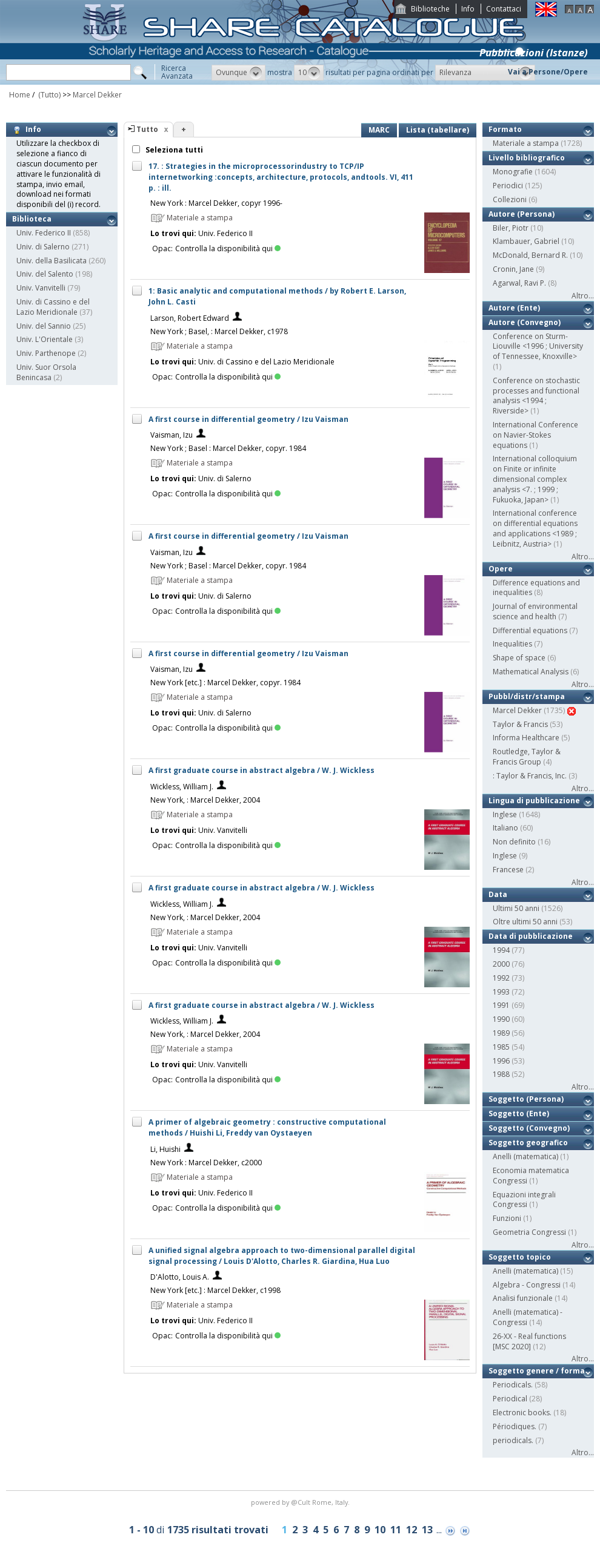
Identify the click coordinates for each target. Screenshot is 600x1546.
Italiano (505, 828)
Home (19, 95)
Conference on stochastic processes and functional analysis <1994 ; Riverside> (536, 395)
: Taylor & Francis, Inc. (530, 776)
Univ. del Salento (44, 274)
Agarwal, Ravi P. (519, 283)
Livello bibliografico (526, 158)
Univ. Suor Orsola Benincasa (46, 372)
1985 (501, 1047)
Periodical (510, 1398)
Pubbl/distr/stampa (526, 696)
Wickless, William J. (181, 786)
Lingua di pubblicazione (534, 800)
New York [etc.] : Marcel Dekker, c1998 (215, 1290)
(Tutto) (48, 95)
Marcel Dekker (97, 95)
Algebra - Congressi (527, 1285)
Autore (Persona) (521, 214)
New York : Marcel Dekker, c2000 (206, 1162)
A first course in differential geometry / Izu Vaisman (248, 419)
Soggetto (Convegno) (529, 1128)
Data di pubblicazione (530, 936)
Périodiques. (514, 1426)
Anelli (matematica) (525, 1156)
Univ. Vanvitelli (40, 288)
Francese (508, 869)
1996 (501, 1061)
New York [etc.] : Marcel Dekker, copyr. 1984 (225, 682)
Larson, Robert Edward (189, 318)
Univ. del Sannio (43, 326)
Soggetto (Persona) (526, 1099)
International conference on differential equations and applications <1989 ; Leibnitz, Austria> (535, 528)
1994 (501, 950)
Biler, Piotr (510, 228)
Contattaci (503, 9)
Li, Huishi (165, 1149)
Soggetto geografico (528, 1142)
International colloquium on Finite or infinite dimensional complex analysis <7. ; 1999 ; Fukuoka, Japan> (535, 478)
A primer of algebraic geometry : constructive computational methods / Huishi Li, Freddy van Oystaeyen (267, 1127)
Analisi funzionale (523, 1298)
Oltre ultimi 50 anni (525, 921)
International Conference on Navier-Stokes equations (535, 434)
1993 (501, 992)
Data (497, 894)
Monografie (513, 171)
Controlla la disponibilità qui (228, 248)
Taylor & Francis (520, 724)
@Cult (301, 1502)
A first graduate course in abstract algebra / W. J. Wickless (261, 770)
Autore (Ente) (514, 308)
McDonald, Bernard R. (530, 255)
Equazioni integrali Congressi (524, 1199)
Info (468, 9)
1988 (501, 1074)
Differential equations (530, 630)
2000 (501, 964)
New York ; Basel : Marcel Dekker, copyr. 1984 (228, 448)
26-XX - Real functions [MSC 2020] (529, 1341)
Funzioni (507, 1218)
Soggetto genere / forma (536, 1371)
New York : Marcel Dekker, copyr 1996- (216, 203)
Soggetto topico (519, 1257)
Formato (505, 129)
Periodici (508, 185)
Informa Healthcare (526, 737)
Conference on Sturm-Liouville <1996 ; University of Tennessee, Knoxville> (538, 346)
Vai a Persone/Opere (548, 72)
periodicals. (513, 1440)
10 (380, 1529)
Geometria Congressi (529, 1232)
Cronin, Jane (513, 269)
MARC (379, 130)
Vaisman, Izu (171, 435)
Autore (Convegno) (524, 322)
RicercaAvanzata (177, 72)
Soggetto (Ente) (518, 1113)
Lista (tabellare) (437, 130)
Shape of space (519, 658)
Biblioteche (430, 9)
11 (395, 1529)
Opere (500, 569)
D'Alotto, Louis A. (179, 1277)
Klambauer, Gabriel (526, 241)
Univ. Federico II (43, 233)
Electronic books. (522, 1412)
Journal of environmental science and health (535, 611)
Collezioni (510, 199)
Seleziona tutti (173, 150)
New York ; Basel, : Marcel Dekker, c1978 (219, 331)
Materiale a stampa (526, 143)
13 (427, 1529)
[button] (238, 73)
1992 (501, 978)
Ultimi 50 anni (516, 908)
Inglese (505, 814)
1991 (501, 1005)
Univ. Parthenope (46, 353)
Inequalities (512, 644)
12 (411, 1529)
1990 (501, 1019)
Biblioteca (32, 219)
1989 (501, 1033)
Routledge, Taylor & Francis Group (527, 756)
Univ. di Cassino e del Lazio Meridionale (53, 307)
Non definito (514, 842)
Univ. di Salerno (43, 247)
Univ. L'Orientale (44, 339)
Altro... (583, 296)
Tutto (147, 129)
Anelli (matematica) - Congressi (527, 1317)
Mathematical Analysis (530, 671)
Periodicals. (513, 1385)
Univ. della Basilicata (51, 260)
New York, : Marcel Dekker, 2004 (205, 800)
